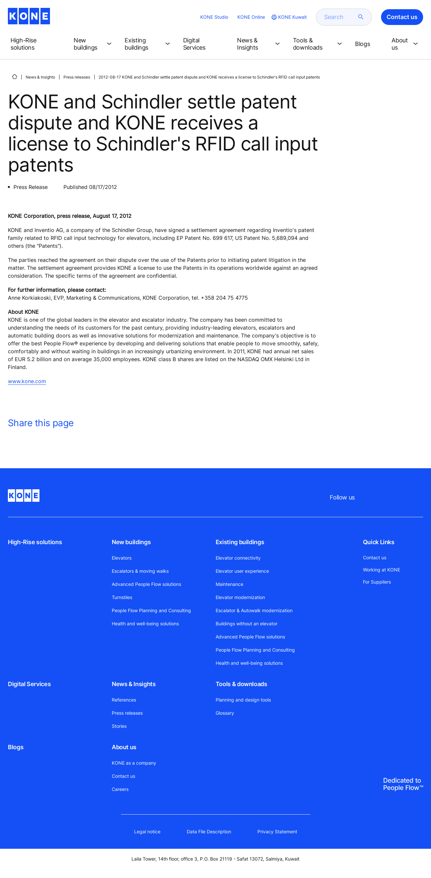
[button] (37, 44)
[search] (340, 17)
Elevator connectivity (238, 558)
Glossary (225, 713)
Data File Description (209, 831)
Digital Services (29, 684)
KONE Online (251, 17)
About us (124, 747)
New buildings (131, 542)
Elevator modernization (240, 597)
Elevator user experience (242, 571)
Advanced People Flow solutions (146, 584)
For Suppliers (377, 582)
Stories (119, 726)
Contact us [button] (402, 16)
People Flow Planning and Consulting (151, 610)
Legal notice (147, 831)
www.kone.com (27, 381)
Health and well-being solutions (145, 623)
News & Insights (40, 77)
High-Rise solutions (35, 542)
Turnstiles (122, 597)
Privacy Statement (277, 831)
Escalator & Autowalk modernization (254, 610)
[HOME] (14, 77)
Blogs (15, 747)
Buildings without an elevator (246, 623)
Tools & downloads (241, 684)
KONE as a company (134, 763)
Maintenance (229, 584)
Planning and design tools (243, 700)
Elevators (122, 558)
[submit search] (361, 17)
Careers (120, 789)
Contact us (123, 776)
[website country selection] (288, 17)
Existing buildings (240, 542)
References (124, 700)
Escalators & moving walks (140, 571)
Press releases (76, 77)
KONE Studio (214, 17)
